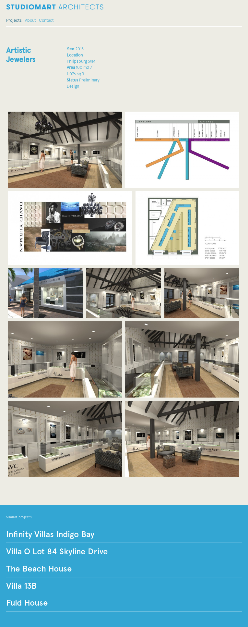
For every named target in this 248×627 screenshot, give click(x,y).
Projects (14, 20)
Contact (46, 20)
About (30, 20)
